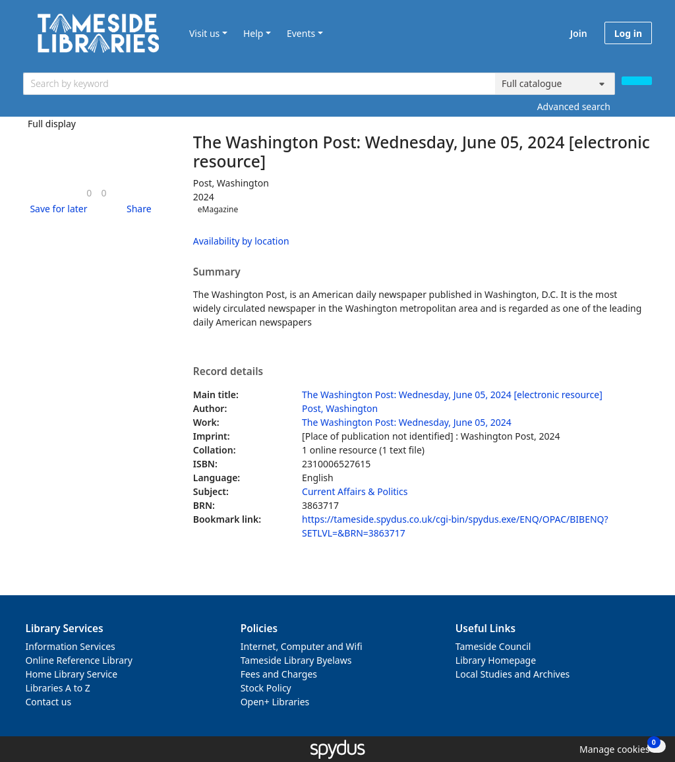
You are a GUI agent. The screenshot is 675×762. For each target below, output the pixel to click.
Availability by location (241, 241)
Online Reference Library (79, 660)
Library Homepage (495, 660)
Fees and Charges (279, 674)
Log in (628, 33)
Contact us (49, 701)
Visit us (204, 33)
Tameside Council (493, 646)
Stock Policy (266, 688)
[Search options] (555, 84)
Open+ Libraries (275, 701)
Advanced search (573, 106)
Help (253, 33)
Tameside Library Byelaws (296, 660)
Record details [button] (228, 372)
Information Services (70, 646)
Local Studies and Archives (512, 674)
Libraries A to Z (58, 688)
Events (301, 33)
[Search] (637, 80)
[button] (56, 209)
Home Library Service (72, 674)
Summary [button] (217, 272)
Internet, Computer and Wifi (302, 646)
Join (578, 33)
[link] (89, 193)
